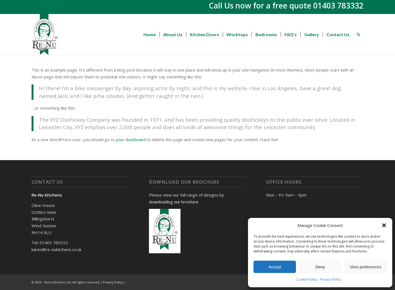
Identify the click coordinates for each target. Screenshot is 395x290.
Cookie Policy (307, 279)
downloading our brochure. (174, 201)
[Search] (358, 34)
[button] (384, 225)
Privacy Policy (330, 279)
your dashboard (131, 139)
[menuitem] (149, 34)
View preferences (366, 267)
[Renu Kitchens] (45, 34)
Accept (275, 267)
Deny (320, 267)
